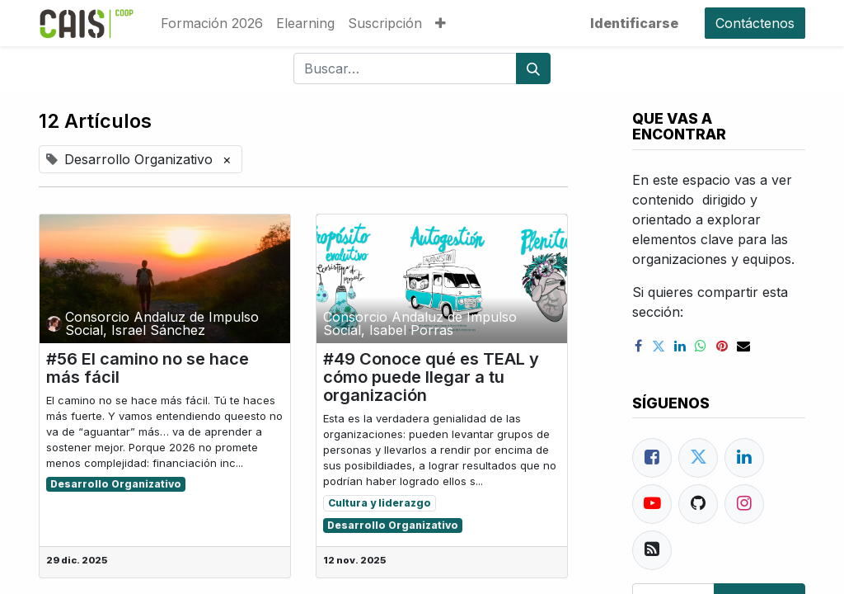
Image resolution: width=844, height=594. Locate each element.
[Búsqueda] (533, 68)
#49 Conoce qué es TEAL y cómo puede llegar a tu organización (431, 377)
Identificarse (634, 23)
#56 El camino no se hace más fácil (147, 368)
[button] (440, 23)
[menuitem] (212, 23)
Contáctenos (755, 23)
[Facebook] (652, 458)
